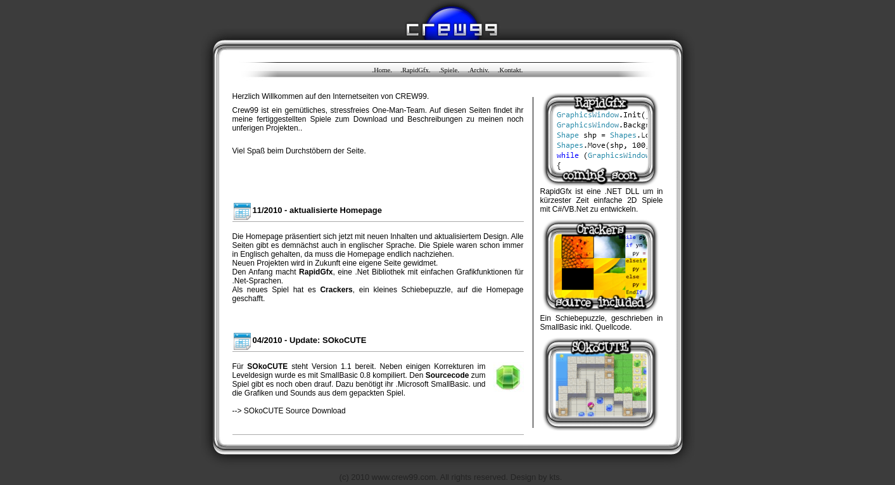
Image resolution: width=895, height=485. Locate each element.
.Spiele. (449, 70)
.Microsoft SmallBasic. (433, 384)
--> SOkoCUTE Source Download (289, 410)
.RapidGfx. (415, 70)
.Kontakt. (510, 70)
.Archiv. (478, 70)
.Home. (382, 70)
